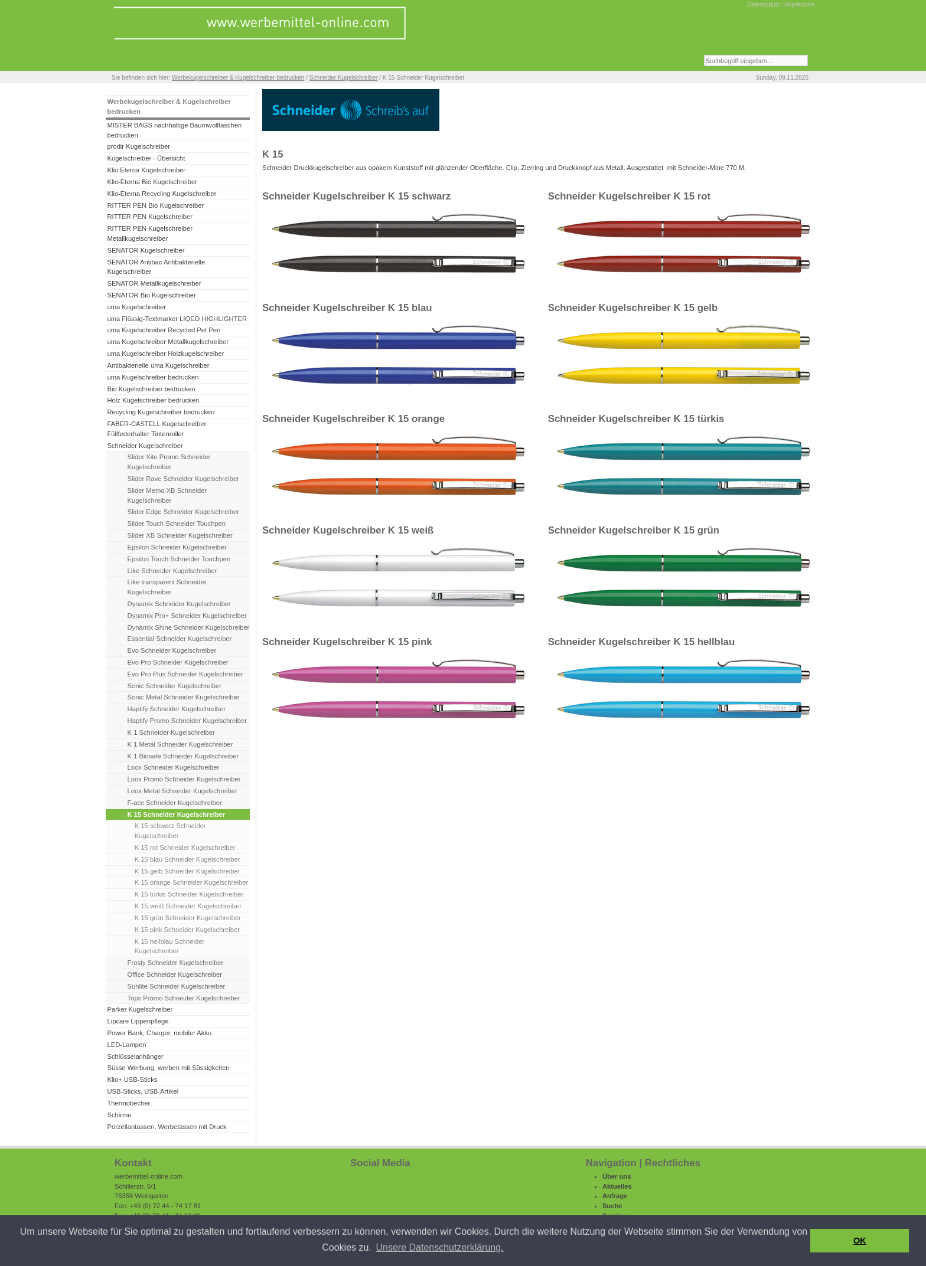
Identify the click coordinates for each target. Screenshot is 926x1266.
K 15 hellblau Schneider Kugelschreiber (169, 946)
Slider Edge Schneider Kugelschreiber (183, 511)
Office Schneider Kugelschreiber (175, 974)
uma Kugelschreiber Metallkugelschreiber (168, 341)
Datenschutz (763, 4)
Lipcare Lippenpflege (137, 1021)
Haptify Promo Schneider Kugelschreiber (187, 720)
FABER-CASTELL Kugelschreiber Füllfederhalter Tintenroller (156, 428)
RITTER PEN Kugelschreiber (149, 216)
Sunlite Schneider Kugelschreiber (177, 986)
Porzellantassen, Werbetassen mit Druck (166, 1126)
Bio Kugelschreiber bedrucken (151, 388)
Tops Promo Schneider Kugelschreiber (184, 998)
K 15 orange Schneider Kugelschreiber (191, 882)
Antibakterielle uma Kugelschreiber (158, 365)
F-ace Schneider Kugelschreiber (175, 802)
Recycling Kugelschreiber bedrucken (160, 412)
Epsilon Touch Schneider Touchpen (179, 558)
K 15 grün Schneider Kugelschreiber (188, 917)
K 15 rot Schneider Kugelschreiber (185, 847)
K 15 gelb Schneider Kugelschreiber (187, 871)
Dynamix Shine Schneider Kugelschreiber (189, 627)
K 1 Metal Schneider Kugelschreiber (180, 744)
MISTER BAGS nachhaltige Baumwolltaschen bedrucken (174, 130)
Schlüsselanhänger (135, 1056)
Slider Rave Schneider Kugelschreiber (183, 478)
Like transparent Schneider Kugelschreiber (167, 587)
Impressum (799, 4)
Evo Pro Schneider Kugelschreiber (178, 662)
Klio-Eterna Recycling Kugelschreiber (161, 193)
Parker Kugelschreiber (139, 1009)
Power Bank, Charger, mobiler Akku (159, 1032)
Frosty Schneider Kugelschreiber (176, 962)
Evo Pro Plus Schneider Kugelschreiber (185, 674)
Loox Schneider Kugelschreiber (174, 767)
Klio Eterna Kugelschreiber (146, 170)
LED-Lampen (126, 1044)
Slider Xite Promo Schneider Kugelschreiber (169, 461)
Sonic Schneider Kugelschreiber (174, 685)
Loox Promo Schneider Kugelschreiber (184, 779)
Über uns (616, 1176)
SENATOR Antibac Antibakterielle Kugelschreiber (156, 267)
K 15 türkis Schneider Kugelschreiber (189, 894)
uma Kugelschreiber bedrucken (152, 377)
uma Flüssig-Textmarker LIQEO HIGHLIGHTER (177, 318)
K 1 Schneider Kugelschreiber (171, 732)
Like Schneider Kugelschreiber (172, 570)
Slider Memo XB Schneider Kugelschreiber (167, 495)
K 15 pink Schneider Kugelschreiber (187, 929)
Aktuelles (617, 1186)
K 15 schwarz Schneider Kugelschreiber (170, 830)
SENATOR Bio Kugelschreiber (151, 295)
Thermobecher (128, 1103)
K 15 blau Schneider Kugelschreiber (187, 859)
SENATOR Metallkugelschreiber (154, 283)
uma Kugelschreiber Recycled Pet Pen (163, 329)
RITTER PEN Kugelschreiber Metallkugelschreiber (149, 233)
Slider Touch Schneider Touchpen (177, 523)
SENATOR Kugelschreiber (145, 250)
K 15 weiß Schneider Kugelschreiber (188, 906)
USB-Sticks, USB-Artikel (142, 1091)
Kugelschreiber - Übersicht (146, 158)
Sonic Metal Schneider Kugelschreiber (184, 697)
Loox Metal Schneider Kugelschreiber (182, 790)
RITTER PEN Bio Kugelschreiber (155, 205)
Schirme (119, 1114)
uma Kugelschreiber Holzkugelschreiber (165, 353)
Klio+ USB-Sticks (132, 1079)
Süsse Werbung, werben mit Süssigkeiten (168, 1067)
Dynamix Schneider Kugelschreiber (179, 603)
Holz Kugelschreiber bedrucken (153, 400)
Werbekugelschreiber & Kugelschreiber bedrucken (238, 77)
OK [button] (859, 1240)
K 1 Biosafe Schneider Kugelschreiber (183, 756)
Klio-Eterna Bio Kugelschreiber (152, 181)
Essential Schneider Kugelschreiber (180, 638)
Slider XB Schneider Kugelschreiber (180, 535)
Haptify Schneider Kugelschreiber (177, 708)
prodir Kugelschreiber (138, 146)
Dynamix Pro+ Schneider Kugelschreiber (187, 615)
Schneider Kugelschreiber (343, 77)
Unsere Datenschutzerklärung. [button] (439, 1247)
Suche (612, 1205)
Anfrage (614, 1195)
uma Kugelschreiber (136, 306)
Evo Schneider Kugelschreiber (172, 650)
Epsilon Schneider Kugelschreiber (177, 547)
